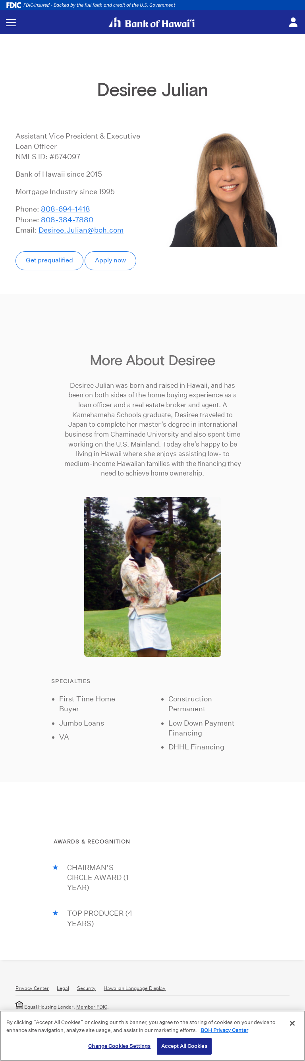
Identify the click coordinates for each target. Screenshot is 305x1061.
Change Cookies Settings (119, 1046)
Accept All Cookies (184, 1046)
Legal (63, 988)
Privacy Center (32, 988)
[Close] (292, 1023)
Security (86, 988)
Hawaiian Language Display (135, 988)
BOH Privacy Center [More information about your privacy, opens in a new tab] (224, 1030)
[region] (152, 1036)
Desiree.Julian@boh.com (81, 230)
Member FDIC (91, 1006)
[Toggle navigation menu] (11, 22)
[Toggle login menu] (293, 23)
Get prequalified (49, 260)
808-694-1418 (65, 209)
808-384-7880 (67, 220)
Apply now (110, 260)
